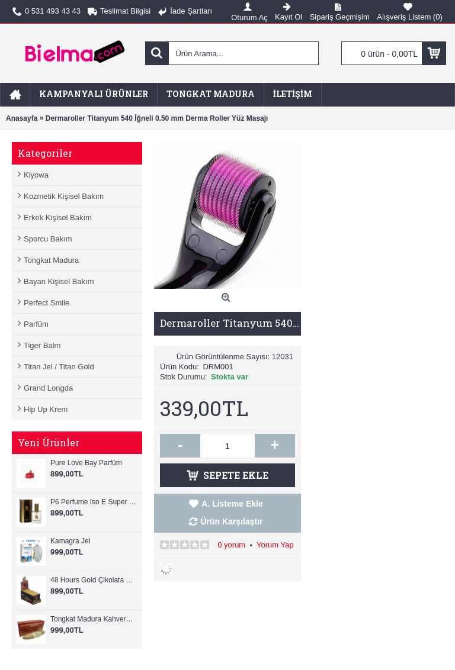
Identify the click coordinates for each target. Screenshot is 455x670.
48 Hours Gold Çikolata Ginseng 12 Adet (93, 580)
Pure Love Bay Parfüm (86, 463)
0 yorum (231, 544)
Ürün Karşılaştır (231, 521)
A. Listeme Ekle (232, 503)
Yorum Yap (275, 544)
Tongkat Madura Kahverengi (93, 619)
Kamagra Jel (70, 541)
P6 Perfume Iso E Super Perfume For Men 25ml (93, 502)
